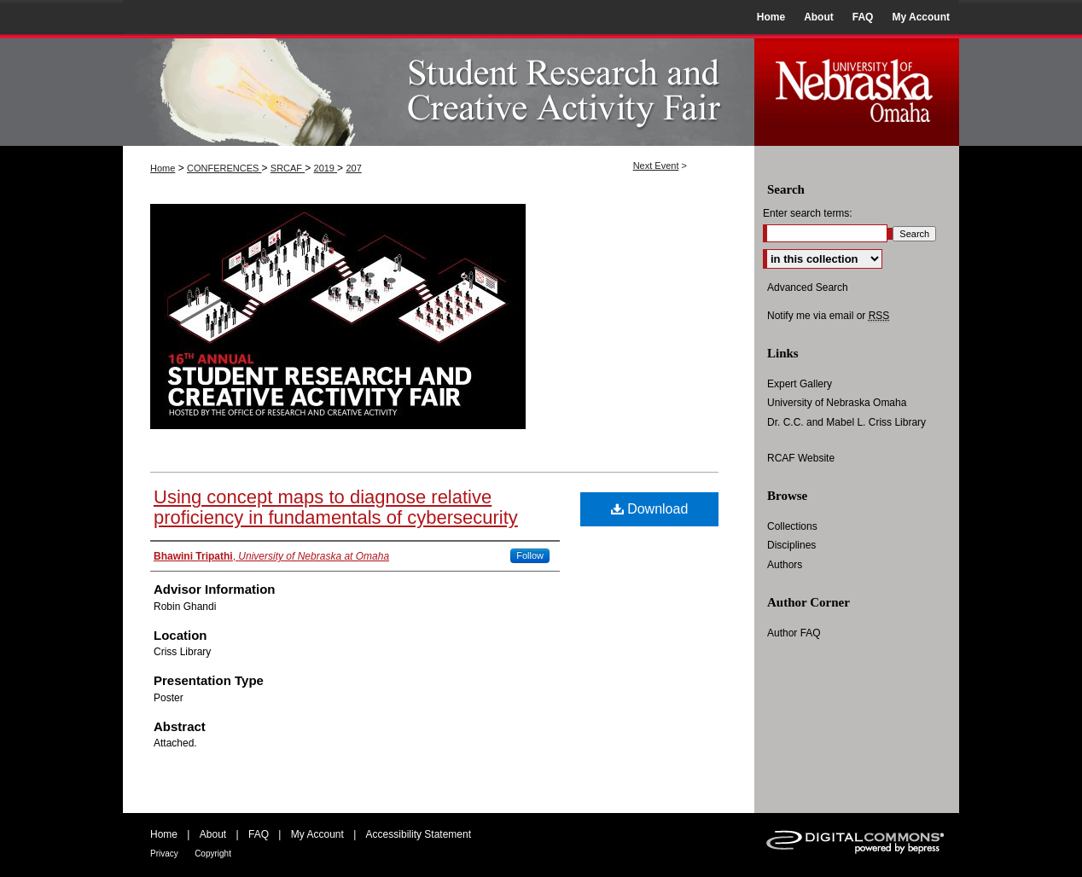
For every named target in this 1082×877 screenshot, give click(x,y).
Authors (784, 565)
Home (162, 168)
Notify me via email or (828, 316)
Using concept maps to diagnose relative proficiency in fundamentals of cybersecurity (336, 507)
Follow (530, 555)
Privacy (164, 853)
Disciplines (791, 545)
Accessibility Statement (418, 834)
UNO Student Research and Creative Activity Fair (438, 90)
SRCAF (287, 168)
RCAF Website (801, 458)
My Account (317, 834)
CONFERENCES (224, 168)
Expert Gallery (799, 384)
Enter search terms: (807, 213)
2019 (326, 168)
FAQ (258, 834)
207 (353, 168)
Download (650, 509)
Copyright (213, 853)
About (213, 834)
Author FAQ (794, 633)
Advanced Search (807, 287)
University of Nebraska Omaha (836, 403)
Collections (792, 526)
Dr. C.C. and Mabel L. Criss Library (846, 422)
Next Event (656, 165)
